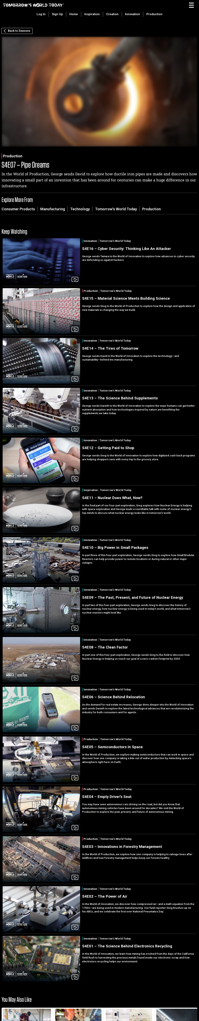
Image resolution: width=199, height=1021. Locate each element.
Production (154, 14)
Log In (41, 14)
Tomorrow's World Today (116, 209)
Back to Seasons (17, 31)
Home (73, 14)
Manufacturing (52, 209)
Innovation (132, 14)
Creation (112, 14)
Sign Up (57, 14)
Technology (80, 209)
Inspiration (92, 14)
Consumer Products (18, 209)
